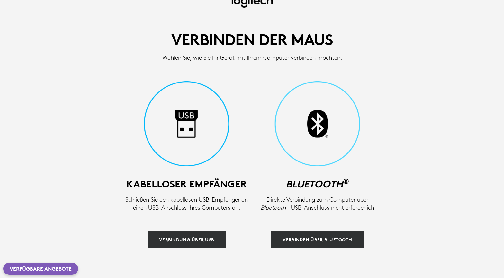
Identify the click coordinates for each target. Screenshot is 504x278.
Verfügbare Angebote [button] (41, 268)
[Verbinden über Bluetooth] (317, 239)
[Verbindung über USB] (187, 239)
